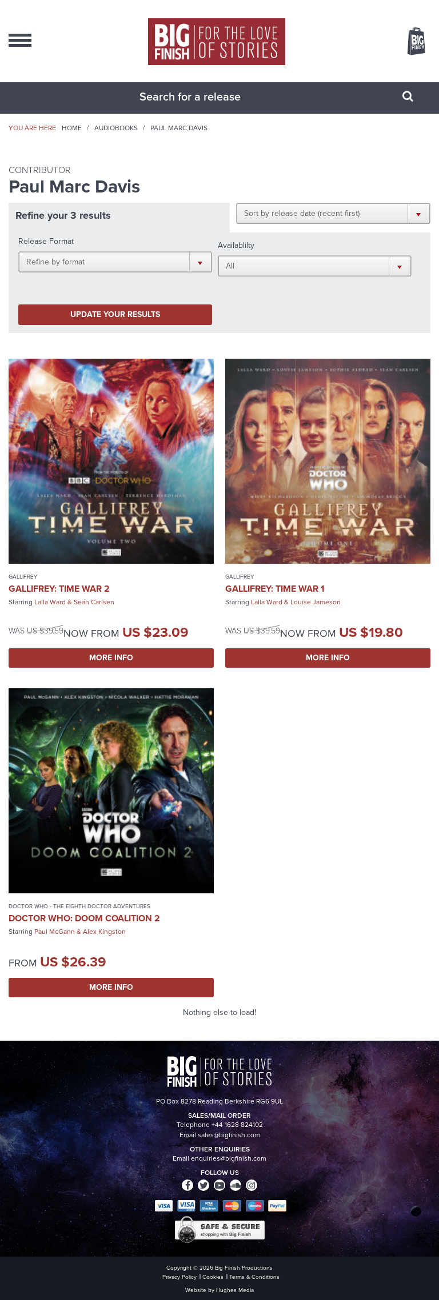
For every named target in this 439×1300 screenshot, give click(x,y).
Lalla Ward (50, 602)
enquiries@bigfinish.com (228, 1158)
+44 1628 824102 (237, 1125)
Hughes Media (235, 1290)
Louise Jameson (315, 602)
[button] (333, 213)
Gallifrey (23, 576)
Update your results (115, 314)
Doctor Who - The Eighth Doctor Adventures (79, 906)
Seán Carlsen (94, 602)
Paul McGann (54, 931)
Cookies (213, 1277)
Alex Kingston (104, 931)
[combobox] (205, 96)
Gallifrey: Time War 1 (275, 588)
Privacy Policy (179, 1277)
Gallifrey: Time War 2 (59, 588)
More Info (111, 658)
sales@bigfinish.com (229, 1135)
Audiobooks (116, 128)
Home (72, 128)
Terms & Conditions (254, 1277)
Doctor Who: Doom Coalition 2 (84, 918)
